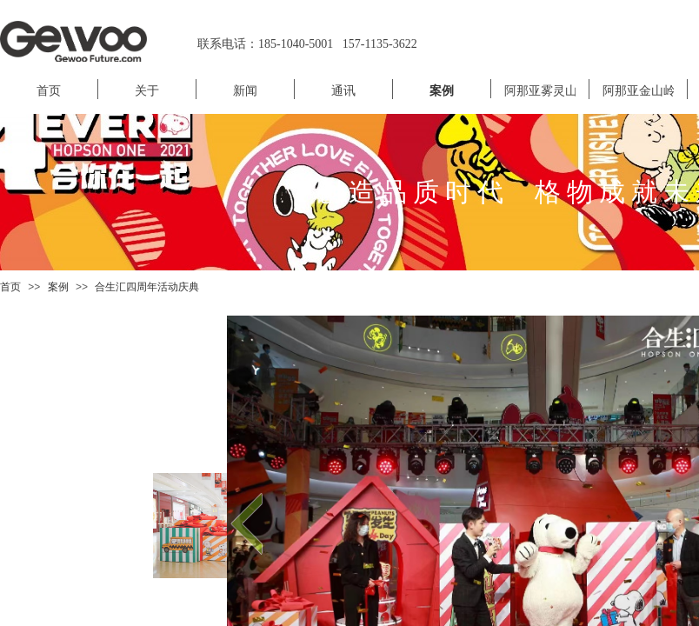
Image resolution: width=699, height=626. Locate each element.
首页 (10, 287)
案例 (58, 287)
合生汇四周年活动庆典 (147, 287)
